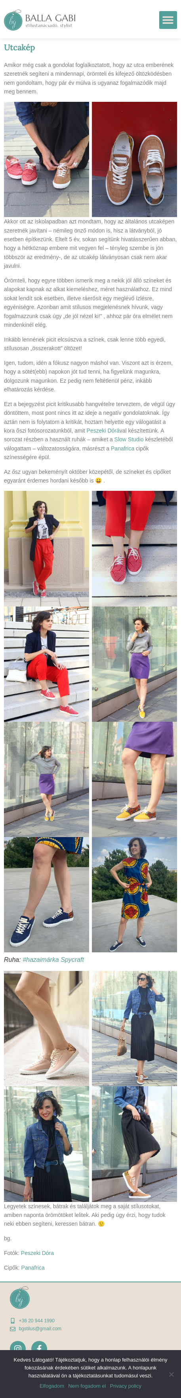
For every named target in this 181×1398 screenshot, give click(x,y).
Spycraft (72, 959)
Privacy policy (125, 1386)
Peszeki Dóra (37, 1253)
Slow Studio (129, 439)
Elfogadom (52, 1386)
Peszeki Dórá (103, 430)
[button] (168, 20)
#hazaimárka (41, 959)
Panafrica (122, 448)
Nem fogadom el (87, 1386)
